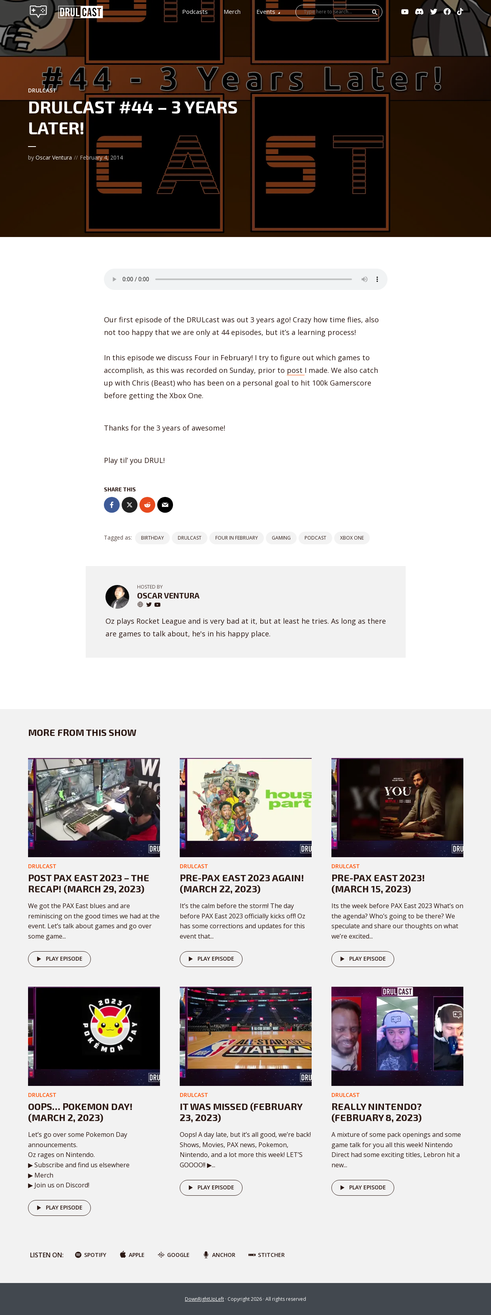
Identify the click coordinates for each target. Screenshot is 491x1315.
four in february (236, 537)
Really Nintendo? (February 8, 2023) (376, 1112)
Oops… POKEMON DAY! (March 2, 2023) (80, 1112)
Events (265, 11)
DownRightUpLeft (204, 1299)
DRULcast (42, 90)
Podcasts (195, 11)
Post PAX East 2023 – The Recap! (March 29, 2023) (88, 883)
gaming (281, 537)
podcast (315, 537)
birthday (152, 537)
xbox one (352, 537)
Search (375, 12)
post (296, 370)
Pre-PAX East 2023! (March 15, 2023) (378, 883)
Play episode (58, 959)
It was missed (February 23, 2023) (241, 1112)
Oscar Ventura (54, 157)
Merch (232, 11)
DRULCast (189, 537)
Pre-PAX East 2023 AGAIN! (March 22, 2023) (242, 883)
